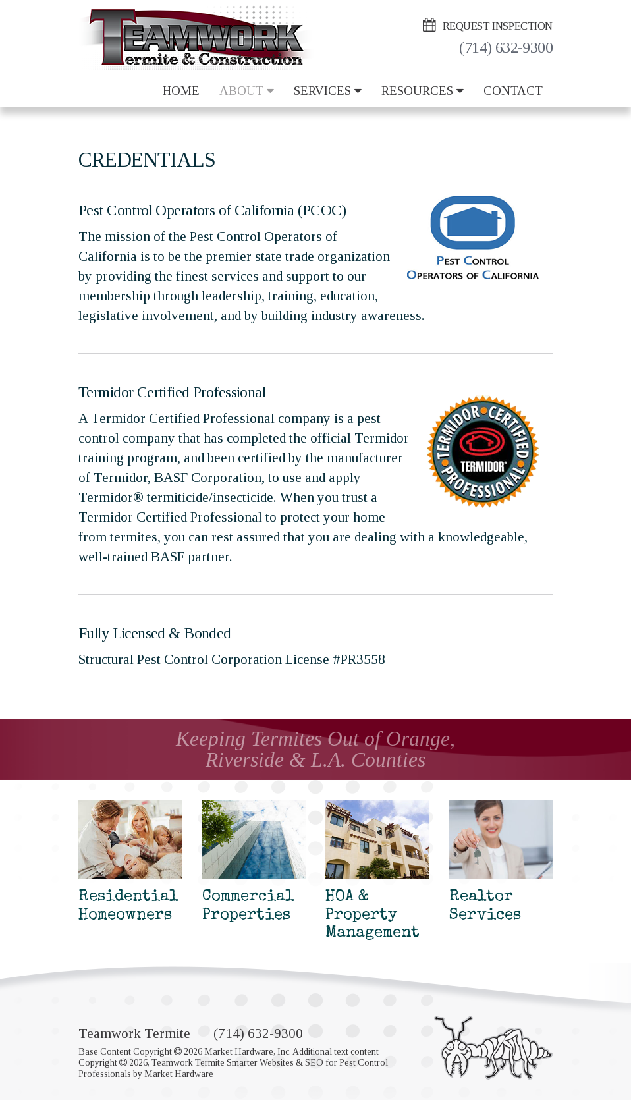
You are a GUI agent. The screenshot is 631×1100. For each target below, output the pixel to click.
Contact (513, 90)
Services (328, 90)
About (246, 90)
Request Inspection (488, 25)
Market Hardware (178, 1074)
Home (181, 90)
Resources (422, 90)
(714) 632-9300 (506, 48)
